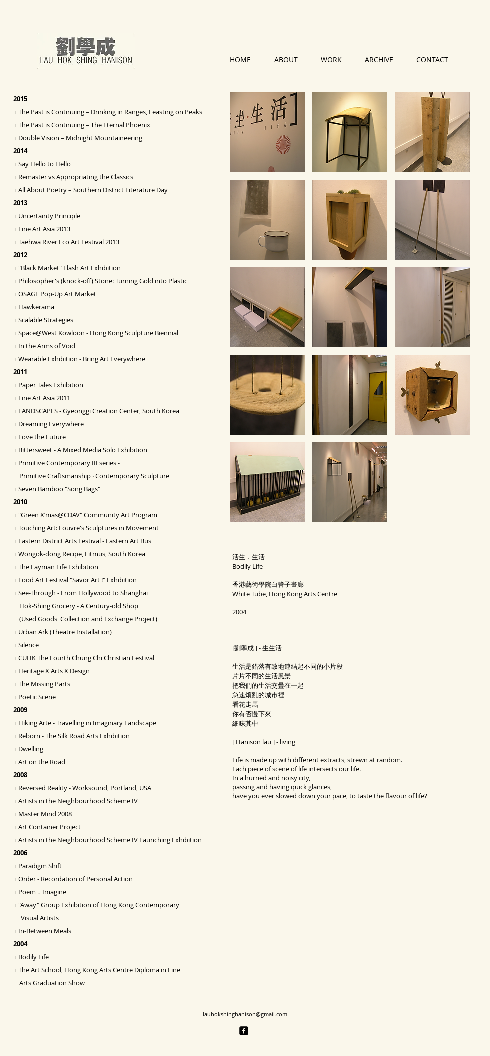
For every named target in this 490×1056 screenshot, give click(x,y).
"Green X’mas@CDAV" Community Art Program (88, 514)
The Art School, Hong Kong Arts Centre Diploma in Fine (99, 969)
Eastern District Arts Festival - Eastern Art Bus (85, 540)
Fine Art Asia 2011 (44, 397)
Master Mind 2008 (45, 813)
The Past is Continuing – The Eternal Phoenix (84, 124)
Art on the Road (42, 761)
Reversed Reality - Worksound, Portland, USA (85, 787)
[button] (267, 132)
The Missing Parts (44, 683)
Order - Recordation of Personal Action (75, 878)
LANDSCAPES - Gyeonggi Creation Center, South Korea (99, 410)
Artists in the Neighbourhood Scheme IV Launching (95, 839)
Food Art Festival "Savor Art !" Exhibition (77, 579)
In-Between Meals (45, 930)
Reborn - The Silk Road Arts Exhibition (74, 735)
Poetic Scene (37, 696)
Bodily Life (33, 956)
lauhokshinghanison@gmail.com (245, 1014)
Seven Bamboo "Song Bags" (59, 488)
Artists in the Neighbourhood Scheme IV (78, 800)
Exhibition (187, 839)
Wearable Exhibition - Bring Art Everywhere (82, 358)
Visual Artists (36, 917)
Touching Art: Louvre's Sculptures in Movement (88, 527)
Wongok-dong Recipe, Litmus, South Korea (82, 553)
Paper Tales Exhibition (51, 384)
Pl (178, 280)
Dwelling (31, 748)
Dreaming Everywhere (51, 423)
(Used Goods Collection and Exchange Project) (86, 618)
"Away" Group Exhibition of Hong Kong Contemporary (99, 904)
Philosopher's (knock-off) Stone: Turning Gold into (93, 280)
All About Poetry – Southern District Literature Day (93, 189)
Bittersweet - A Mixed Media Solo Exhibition (83, 449)
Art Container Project (49, 826)
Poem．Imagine (42, 891)
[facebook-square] (244, 1030)
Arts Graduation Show (49, 982)
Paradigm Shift (40, 865)
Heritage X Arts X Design (54, 670)
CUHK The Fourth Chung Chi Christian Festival (86, 657)
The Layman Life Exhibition (58, 566)
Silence (28, 644)
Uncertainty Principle (49, 215)
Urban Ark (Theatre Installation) (65, 631)
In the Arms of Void (47, 345)
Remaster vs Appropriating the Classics (76, 176)
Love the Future (42, 436)
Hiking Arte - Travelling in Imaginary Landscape (87, 722)
